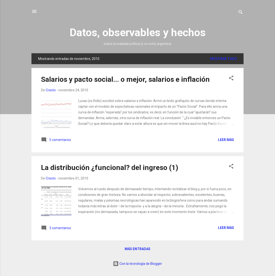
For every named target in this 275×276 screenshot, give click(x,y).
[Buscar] (241, 13)
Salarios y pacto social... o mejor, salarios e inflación (125, 79)
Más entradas (137, 249)
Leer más (226, 140)
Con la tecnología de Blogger (137, 264)
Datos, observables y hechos (138, 32)
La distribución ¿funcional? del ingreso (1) (109, 167)
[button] (231, 78)
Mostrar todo (223, 59)
